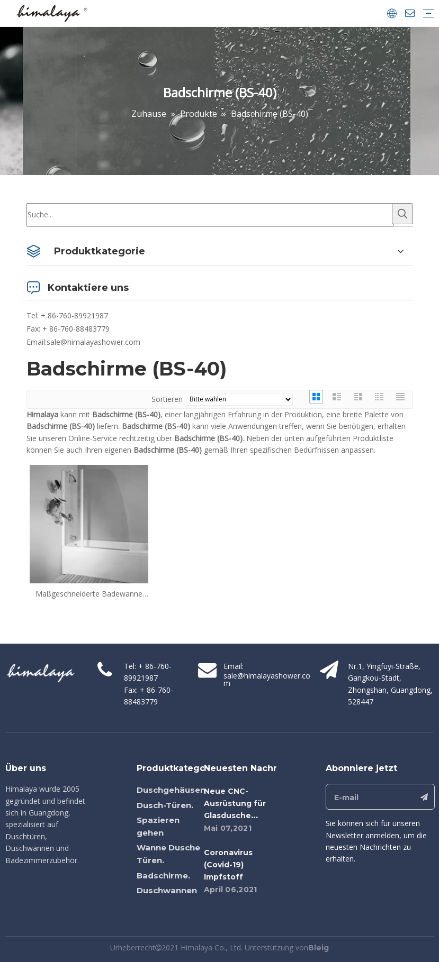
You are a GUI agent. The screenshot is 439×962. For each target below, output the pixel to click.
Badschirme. (163, 876)
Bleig (318, 947)
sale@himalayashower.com (93, 342)
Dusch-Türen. (165, 805)
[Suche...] (210, 214)
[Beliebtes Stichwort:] (402, 213)
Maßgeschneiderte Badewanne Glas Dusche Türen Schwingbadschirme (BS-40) (88, 594)
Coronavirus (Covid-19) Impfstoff (228, 865)
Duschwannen (167, 890)
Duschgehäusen (171, 790)
